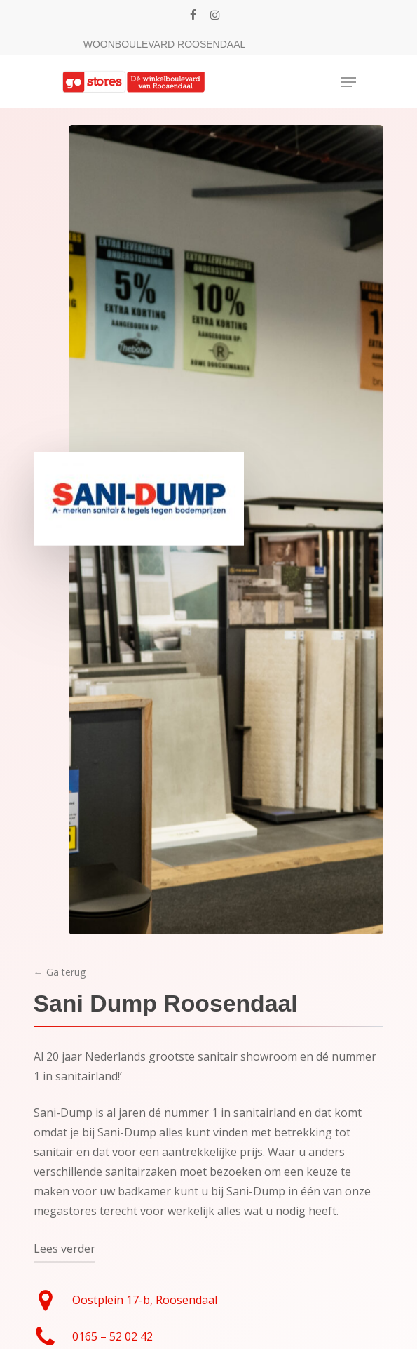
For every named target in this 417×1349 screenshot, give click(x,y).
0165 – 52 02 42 (112, 1336)
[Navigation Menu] (348, 82)
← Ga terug (60, 972)
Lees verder (64, 1248)
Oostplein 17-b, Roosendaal (144, 1300)
